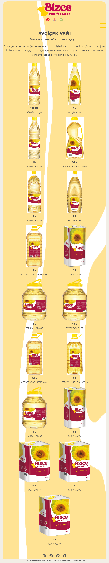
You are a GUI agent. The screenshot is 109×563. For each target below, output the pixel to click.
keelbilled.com (79, 560)
